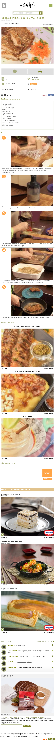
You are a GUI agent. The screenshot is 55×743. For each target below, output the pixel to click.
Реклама (2, 736)
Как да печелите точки (20, 736)
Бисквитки (49, 734)
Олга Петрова (12, 651)
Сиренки (22, 645)
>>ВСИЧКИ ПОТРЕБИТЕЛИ (44, 641)
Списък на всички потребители (10, 734)
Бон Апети (15, 23)
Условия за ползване (27, 734)
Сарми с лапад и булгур (24, 662)
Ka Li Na (10, 662)
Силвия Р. (11, 645)
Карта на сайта (33, 736)
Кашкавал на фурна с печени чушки (33, 656)
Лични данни (40, 734)
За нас (9, 736)
